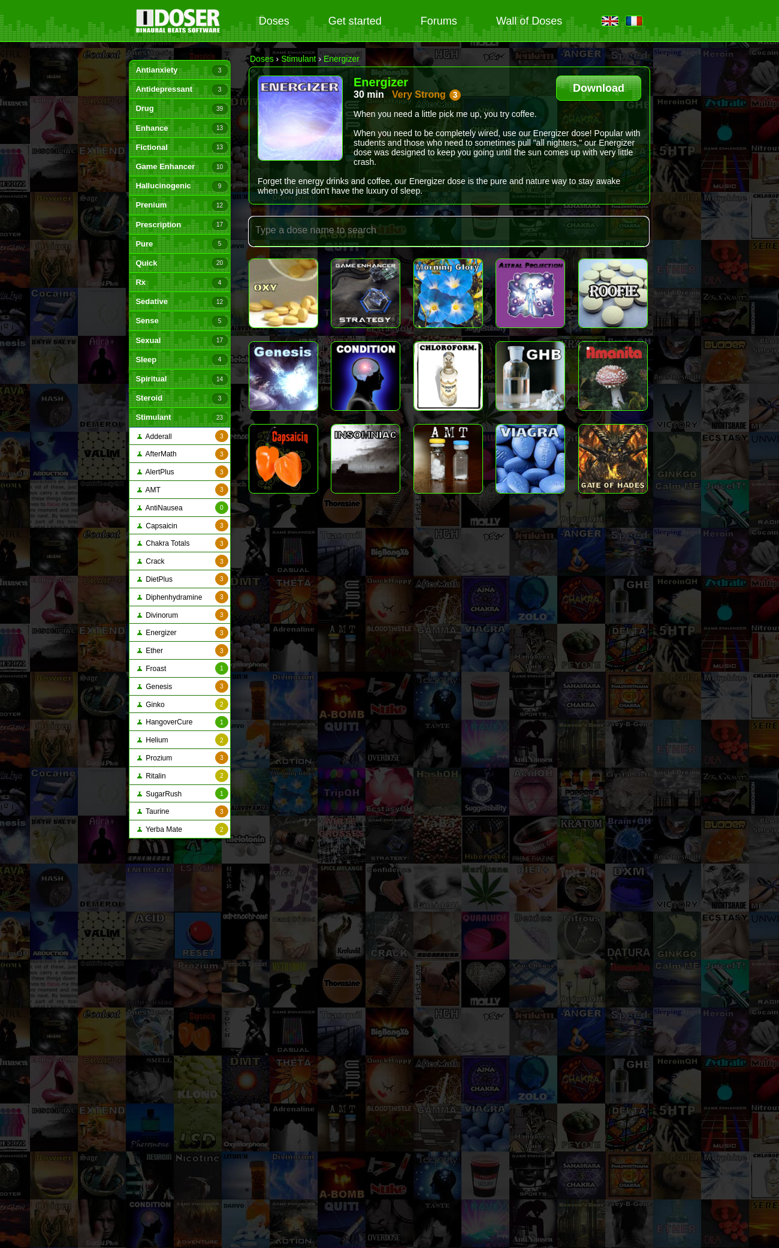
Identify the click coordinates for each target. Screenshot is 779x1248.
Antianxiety (181, 70)
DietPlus (182, 579)
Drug (181, 109)
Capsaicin (182, 525)
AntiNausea (182, 507)
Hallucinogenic (181, 186)
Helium (182, 739)
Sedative (181, 302)
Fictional (181, 147)
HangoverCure (182, 722)
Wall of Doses (529, 21)
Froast (182, 668)
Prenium (181, 205)
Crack (182, 561)
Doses (274, 21)
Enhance (181, 128)
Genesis (182, 686)
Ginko (182, 704)
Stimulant (181, 418)
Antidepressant (181, 90)
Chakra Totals (182, 543)
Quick (181, 263)
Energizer (182, 633)
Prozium (182, 757)
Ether (182, 650)
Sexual (181, 340)
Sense (181, 321)
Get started (355, 21)
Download (598, 88)
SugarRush (182, 793)
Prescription (181, 224)
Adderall (182, 436)
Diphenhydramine (182, 597)
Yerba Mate (182, 829)
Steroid (181, 398)
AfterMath (182, 454)
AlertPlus (182, 471)
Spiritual (181, 379)
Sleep (181, 359)
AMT (182, 489)
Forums (439, 21)
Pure (181, 244)
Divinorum (182, 615)
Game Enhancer (181, 167)
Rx (181, 283)
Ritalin (182, 775)
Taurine (182, 811)
